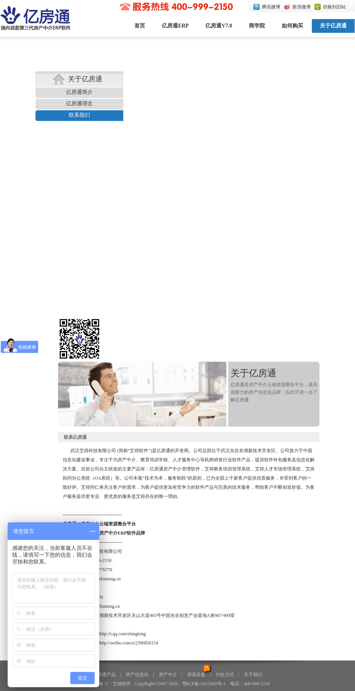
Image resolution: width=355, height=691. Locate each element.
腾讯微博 (271, 7)
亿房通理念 (79, 103)
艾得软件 (122, 683)
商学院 (257, 26)
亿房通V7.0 (218, 26)
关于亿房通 (333, 26)
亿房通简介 (79, 92)
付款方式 (225, 674)
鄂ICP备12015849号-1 (204, 683)
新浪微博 (301, 7)
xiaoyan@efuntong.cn (100, 578)
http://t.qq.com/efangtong (122, 633)
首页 (139, 26)
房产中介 (168, 674)
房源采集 (196, 674)
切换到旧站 (334, 7)
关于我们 (253, 674)
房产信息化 (137, 674)
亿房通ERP (175, 26)
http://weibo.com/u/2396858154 (128, 643)
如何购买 (292, 26)
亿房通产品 (104, 674)
